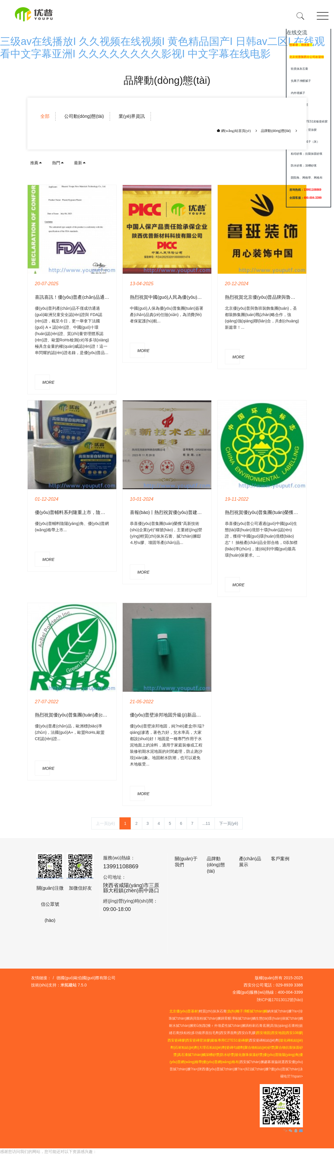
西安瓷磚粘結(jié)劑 (264, 1040)
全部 (45, 116)
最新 (80, 162)
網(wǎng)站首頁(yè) (235, 131)
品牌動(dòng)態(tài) (276, 131)
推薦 (36, 162)
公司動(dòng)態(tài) (84, 116)
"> (289, 1130)
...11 (206, 823)
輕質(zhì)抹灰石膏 (213, 1011)
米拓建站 (69, 985)
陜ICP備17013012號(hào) (280, 999)
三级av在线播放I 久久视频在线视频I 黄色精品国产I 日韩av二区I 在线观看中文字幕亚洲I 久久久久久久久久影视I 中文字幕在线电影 (115, 1154)
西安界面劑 (228, 1033)
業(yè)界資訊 (132, 116)
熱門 (58, 162)
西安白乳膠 (246, 1033)
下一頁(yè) (228, 823)
